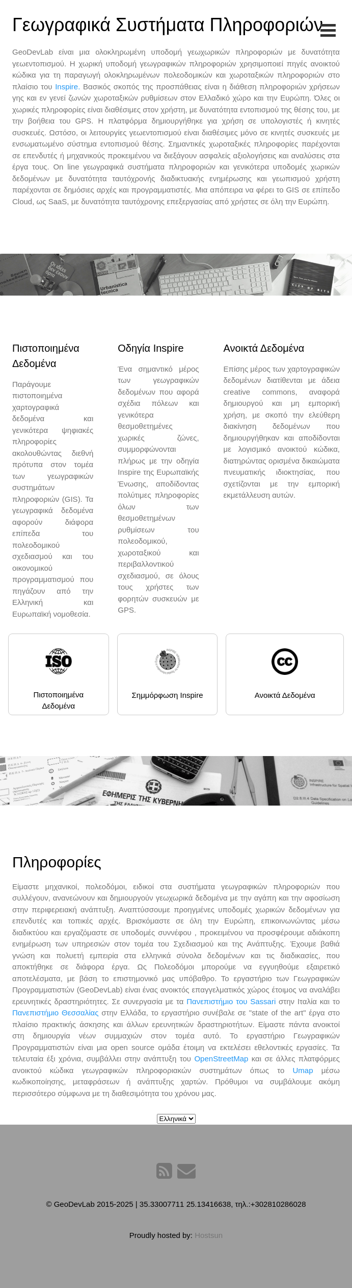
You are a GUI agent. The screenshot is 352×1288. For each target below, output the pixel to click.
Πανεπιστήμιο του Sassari (231, 1001)
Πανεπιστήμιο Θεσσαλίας (55, 1012)
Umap (306, 1070)
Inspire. (67, 86)
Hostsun (209, 1235)
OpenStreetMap (221, 1058)
